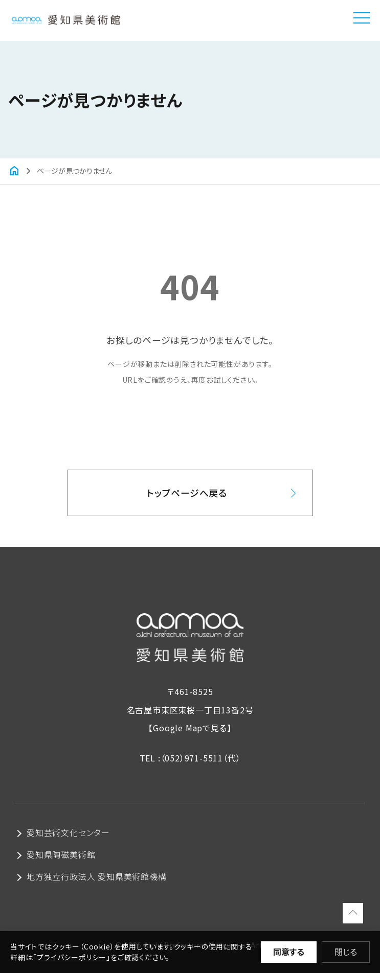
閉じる (345, 951)
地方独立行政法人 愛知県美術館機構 (97, 876)
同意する (288, 951)
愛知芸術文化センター (68, 832)
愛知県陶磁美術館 (61, 854)
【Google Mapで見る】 (189, 728)
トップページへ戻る (187, 492)
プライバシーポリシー (71, 957)
